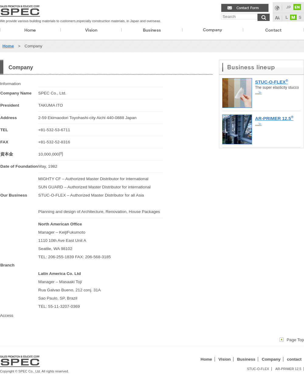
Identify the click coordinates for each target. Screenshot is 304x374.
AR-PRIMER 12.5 (288, 369)
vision (91, 31)
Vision (224, 359)
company (212, 31)
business (152, 31)
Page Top (295, 340)
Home (30, 31)
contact (273, 31)
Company (271, 359)
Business (246, 359)
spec (20, 9)
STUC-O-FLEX (258, 369)
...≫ (258, 92)
